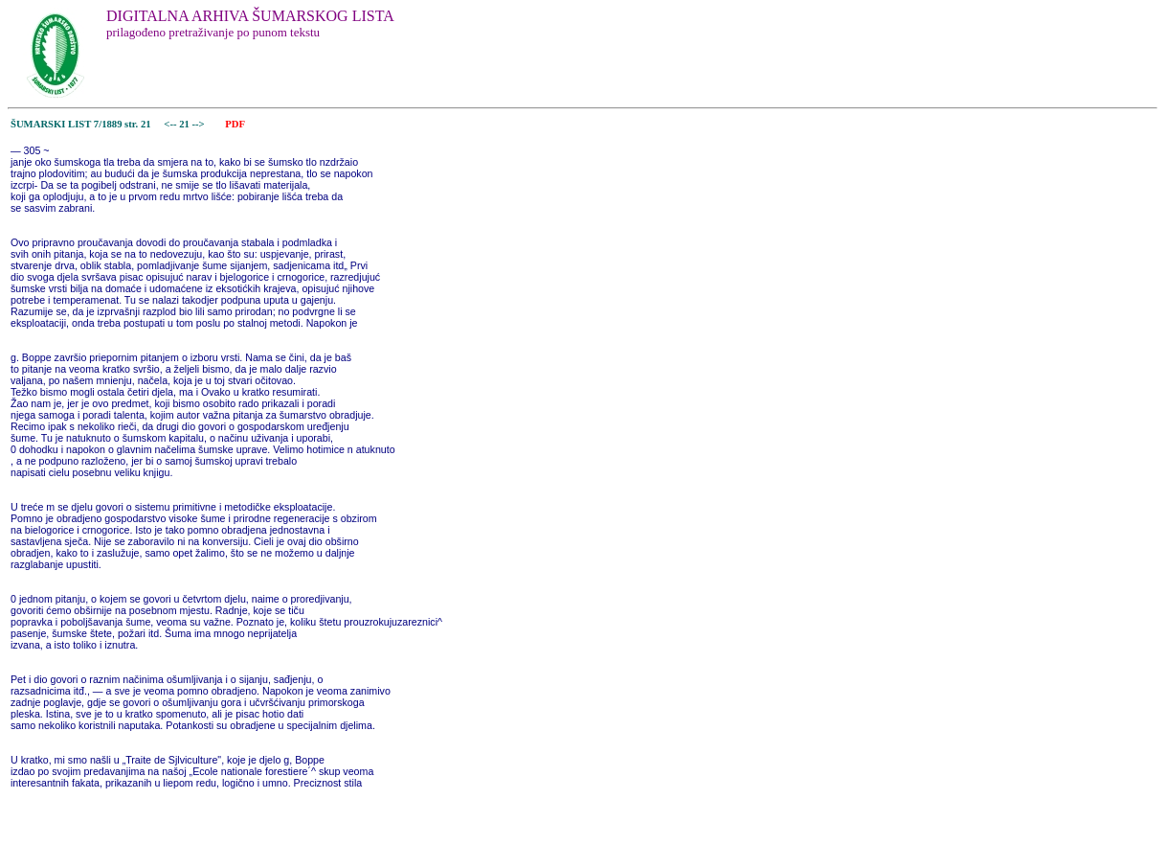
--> (200, 124)
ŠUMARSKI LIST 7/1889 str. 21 (81, 124)
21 (185, 124)
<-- (171, 124)
